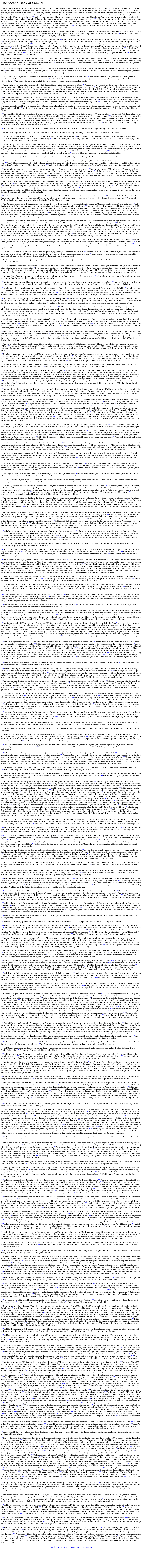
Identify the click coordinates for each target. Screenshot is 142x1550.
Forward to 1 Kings (56, 1547)
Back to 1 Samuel (86, 1547)
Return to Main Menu (71, 1547)
